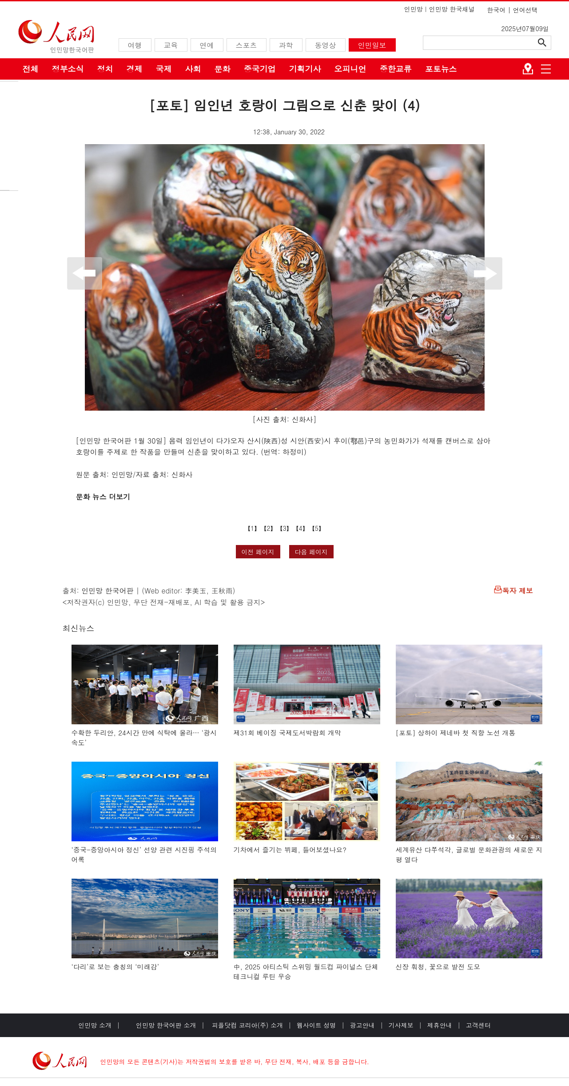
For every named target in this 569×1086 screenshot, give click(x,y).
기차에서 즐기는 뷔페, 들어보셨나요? (290, 849)
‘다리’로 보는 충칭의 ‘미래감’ (115, 966)
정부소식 (68, 68)
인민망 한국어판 (107, 590)
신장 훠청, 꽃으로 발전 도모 (438, 966)
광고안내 (362, 1025)
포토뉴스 (441, 68)
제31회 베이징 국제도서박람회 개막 (288, 732)
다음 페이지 (311, 551)
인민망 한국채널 (452, 8)
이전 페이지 (258, 551)
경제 (135, 68)
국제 (164, 68)
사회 (193, 68)
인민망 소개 (94, 1025)
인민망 (413, 8)
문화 (223, 68)
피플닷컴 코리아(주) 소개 (246, 1025)
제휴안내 (439, 1025)
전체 (31, 68)
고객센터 (478, 1025)
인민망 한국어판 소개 (166, 1025)
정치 (105, 68)
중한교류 (396, 68)
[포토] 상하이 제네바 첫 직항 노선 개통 (456, 732)
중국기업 (260, 68)
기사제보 (401, 1025)
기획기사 (305, 68)
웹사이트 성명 (316, 1025)
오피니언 (350, 68)
